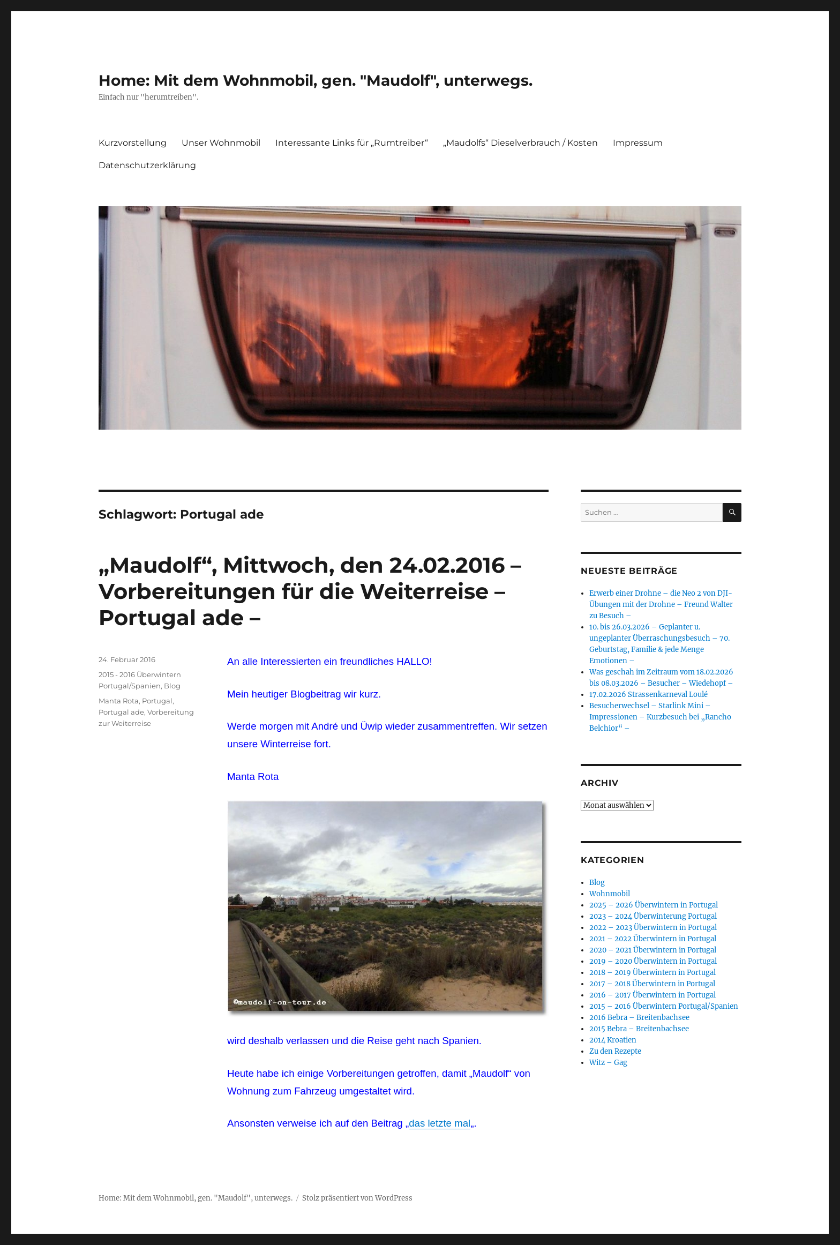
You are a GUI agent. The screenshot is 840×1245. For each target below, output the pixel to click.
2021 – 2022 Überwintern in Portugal (652, 938)
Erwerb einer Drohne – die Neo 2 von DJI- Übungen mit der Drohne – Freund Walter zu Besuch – (661, 604)
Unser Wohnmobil (221, 143)
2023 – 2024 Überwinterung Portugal (653, 916)
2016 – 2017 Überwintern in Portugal (652, 995)
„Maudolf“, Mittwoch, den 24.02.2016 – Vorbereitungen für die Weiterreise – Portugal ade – (310, 591)
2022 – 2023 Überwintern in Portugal (653, 927)
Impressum (638, 143)
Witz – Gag (608, 1062)
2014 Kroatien (612, 1040)
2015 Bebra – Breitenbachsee (639, 1028)
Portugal (157, 700)
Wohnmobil (609, 893)
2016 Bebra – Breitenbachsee (639, 1017)
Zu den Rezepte (615, 1051)
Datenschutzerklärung (147, 165)
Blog (172, 685)
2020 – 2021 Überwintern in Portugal (652, 950)
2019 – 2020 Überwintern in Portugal (653, 961)
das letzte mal (439, 1123)
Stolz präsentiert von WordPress (357, 1198)
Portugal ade (121, 712)
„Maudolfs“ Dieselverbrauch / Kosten (520, 143)
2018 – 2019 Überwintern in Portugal (652, 972)
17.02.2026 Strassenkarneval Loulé (648, 694)
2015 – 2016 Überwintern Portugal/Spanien (663, 1006)
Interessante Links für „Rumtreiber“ (351, 143)
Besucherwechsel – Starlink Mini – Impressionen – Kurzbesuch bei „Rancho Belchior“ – (660, 717)
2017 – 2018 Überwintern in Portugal (652, 983)
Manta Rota (119, 700)
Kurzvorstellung (133, 143)
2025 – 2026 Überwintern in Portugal (653, 905)
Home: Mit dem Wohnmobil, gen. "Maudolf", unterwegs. (315, 80)
